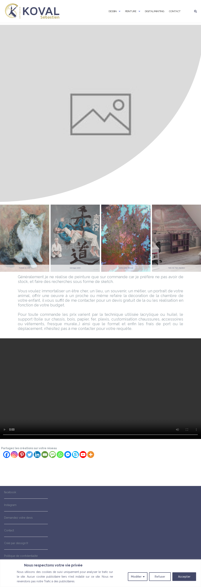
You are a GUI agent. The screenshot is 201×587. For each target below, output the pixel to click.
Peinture (130, 11)
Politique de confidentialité (21, 555)
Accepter (184, 576)
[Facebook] (6, 454)
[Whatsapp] (60, 454)
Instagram (10, 505)
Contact (175, 11)
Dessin (112, 11)
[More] (90, 454)
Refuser (160, 576)
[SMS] (52, 454)
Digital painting (154, 11)
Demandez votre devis (18, 517)
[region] (100, 573)
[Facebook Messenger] (67, 454)
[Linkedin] (37, 454)
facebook (10, 492)
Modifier (136, 576)
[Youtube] (83, 454)
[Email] (44, 454)
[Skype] (75, 454)
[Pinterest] (21, 454)
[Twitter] (29, 454)
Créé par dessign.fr (16, 543)
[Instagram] (14, 454)
